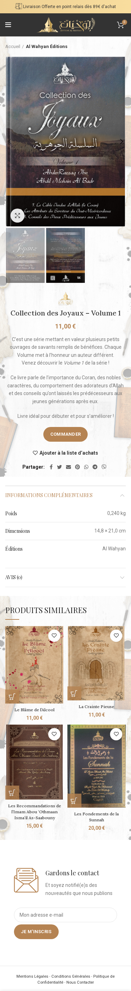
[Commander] (12, 697)
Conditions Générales (70, 976)
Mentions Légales (32, 976)
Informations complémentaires (49, 495)
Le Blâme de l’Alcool (34, 709)
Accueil (12, 46)
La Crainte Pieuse (96, 706)
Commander (65, 434)
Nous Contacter (80, 982)
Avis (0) (13, 577)
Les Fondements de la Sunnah (96, 816)
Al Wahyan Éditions (46, 46)
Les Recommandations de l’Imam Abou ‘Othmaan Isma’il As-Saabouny (34, 811)
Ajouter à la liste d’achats (68, 452)
